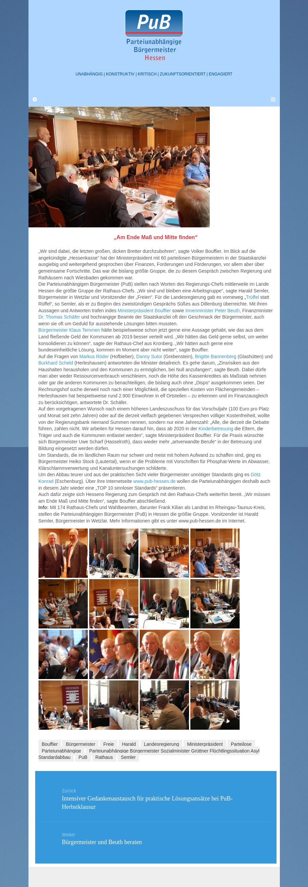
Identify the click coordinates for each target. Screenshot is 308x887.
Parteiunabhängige (61, 751)
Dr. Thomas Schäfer (59, 317)
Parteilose (241, 744)
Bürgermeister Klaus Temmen (69, 330)
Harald (129, 744)
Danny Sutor (150, 356)
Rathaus (104, 757)
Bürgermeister (80, 744)
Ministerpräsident (205, 744)
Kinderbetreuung (215, 428)
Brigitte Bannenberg (215, 356)
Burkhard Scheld (56, 363)
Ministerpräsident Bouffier (145, 310)
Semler (128, 757)
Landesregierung (161, 744)
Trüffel (252, 297)
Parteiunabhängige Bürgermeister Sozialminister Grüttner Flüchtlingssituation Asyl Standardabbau (149, 754)
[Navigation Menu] (273, 99)
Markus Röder (94, 356)
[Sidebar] (35, 99)
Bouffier (50, 744)
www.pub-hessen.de (154, 481)
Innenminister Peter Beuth (212, 310)
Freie (108, 744)
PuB (82, 757)
